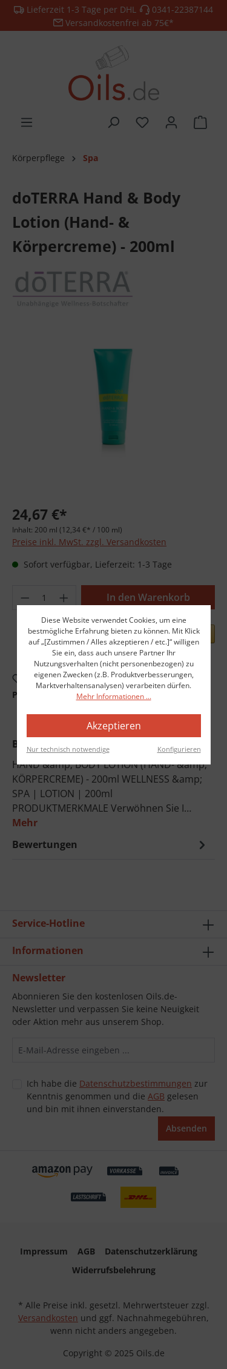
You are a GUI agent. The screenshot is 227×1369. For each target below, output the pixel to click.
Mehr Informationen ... (113, 696)
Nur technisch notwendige (68, 749)
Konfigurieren (179, 749)
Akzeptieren (114, 725)
